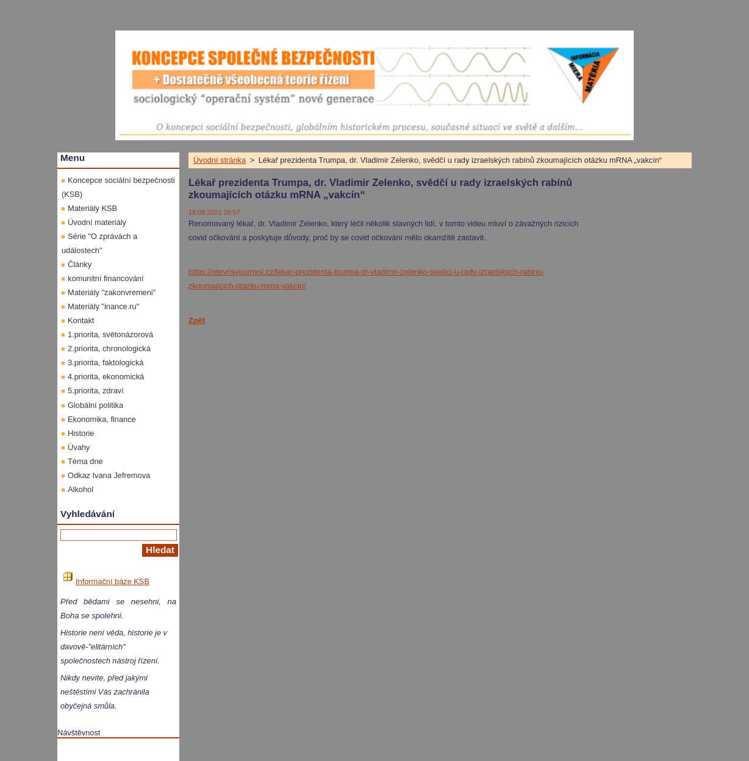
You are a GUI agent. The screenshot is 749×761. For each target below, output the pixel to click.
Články (79, 264)
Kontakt (81, 320)
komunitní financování (106, 278)
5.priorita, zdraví (96, 390)
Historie (81, 433)
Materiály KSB (92, 208)
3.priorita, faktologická (105, 362)
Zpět (196, 320)
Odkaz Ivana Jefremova (109, 475)
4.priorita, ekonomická (106, 376)
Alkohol (80, 489)
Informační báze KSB (106, 581)
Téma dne (85, 461)
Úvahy (79, 447)
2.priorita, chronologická (109, 348)
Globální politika (95, 405)
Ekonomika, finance (102, 419)
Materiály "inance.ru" (103, 306)
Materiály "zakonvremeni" (112, 292)
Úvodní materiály (97, 222)
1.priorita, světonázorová (110, 334)
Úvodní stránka (219, 160)
